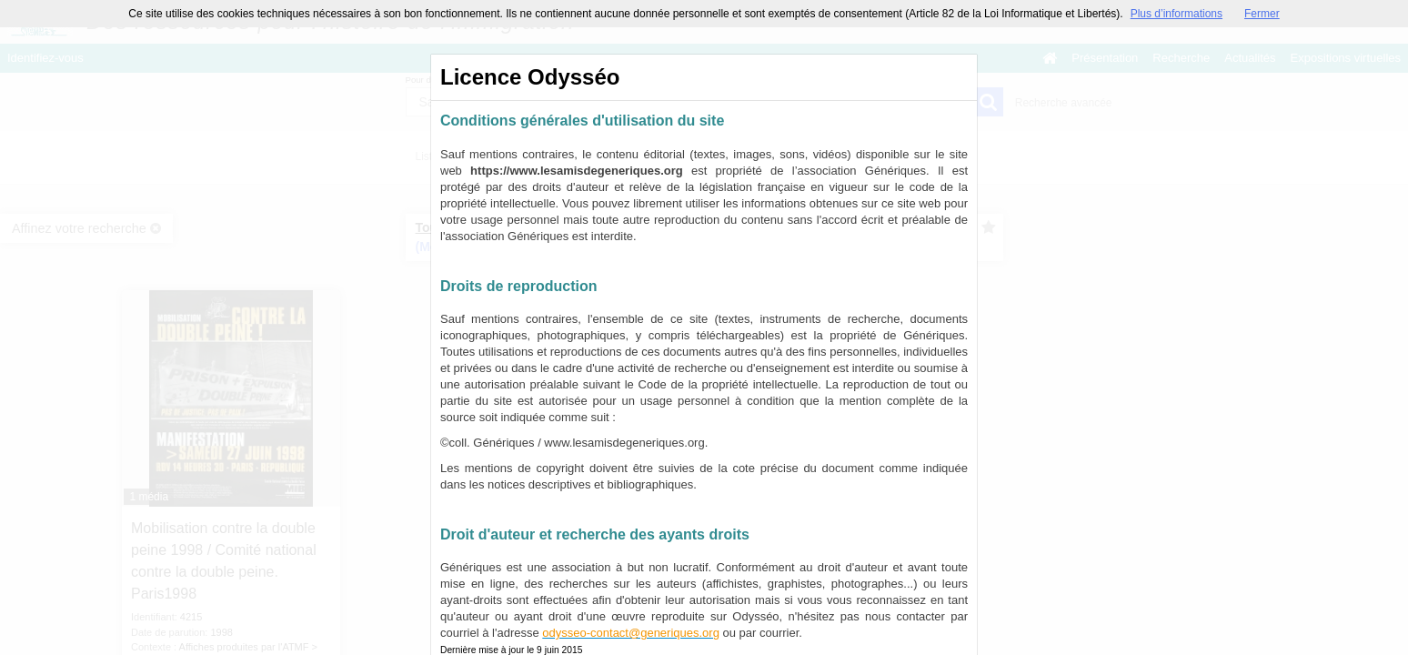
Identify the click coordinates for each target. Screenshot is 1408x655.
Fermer (1262, 13)
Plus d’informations (1176, 13)
